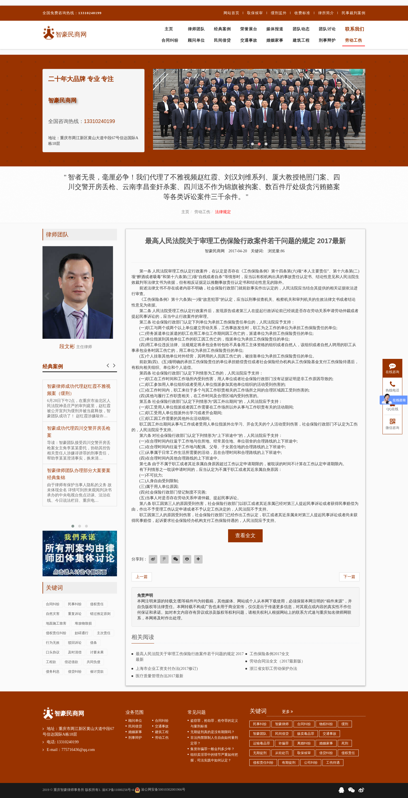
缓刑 (344, 724)
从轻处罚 (282, 753)
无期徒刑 (260, 753)
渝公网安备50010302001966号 (160, 789)
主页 (169, 29)
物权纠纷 (326, 724)
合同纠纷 (170, 40)
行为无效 (53, 643)
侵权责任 (97, 604)
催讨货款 (97, 672)
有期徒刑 (289, 763)
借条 (93, 643)
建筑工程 (301, 40)
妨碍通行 (81, 633)
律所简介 (326, 13)
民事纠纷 (75, 604)
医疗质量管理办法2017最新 (159, 676)
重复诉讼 (75, 614)
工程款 (51, 662)
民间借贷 (222, 40)
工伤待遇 (333, 763)
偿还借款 (71, 662)
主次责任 (103, 633)
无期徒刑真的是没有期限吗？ (212, 732)
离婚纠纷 (304, 743)
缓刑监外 (279, 13)
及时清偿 (75, 652)
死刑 (344, 743)
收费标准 (302, 13)
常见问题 (197, 712)
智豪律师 (282, 724)
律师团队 (196, 29)
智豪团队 (260, 734)
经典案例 (222, 29)
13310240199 (90, 13)
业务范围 (135, 712)
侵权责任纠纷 (56, 633)
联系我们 (354, 29)
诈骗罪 (284, 743)
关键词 (54, 588)
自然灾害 (53, 614)
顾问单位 (196, 40)
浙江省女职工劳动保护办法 (273, 668)
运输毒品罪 (261, 743)
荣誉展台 (248, 29)
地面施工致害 (56, 623)
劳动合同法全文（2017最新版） (277, 661)
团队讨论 (327, 29)
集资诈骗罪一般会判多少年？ (212, 749)
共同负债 (93, 662)
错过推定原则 (100, 614)
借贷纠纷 (75, 672)
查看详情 (79, 292)
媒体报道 (274, 29)
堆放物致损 (83, 623)
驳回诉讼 (75, 643)
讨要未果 (97, 652)
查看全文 (245, 535)
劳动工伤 (353, 40)
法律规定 (223, 212)
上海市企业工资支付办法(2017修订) (167, 668)
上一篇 (142, 577)
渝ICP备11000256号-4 (118, 789)
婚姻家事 (274, 40)
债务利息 (53, 672)
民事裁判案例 (354, 13)
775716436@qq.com (78, 750)
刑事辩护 (327, 40)
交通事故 (248, 40)
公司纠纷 (311, 763)
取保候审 (255, 13)
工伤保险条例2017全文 (269, 654)
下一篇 (349, 577)
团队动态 (301, 29)
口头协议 (53, 652)
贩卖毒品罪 (305, 734)
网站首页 (231, 13)
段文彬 (79, 346)
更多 (287, 712)
